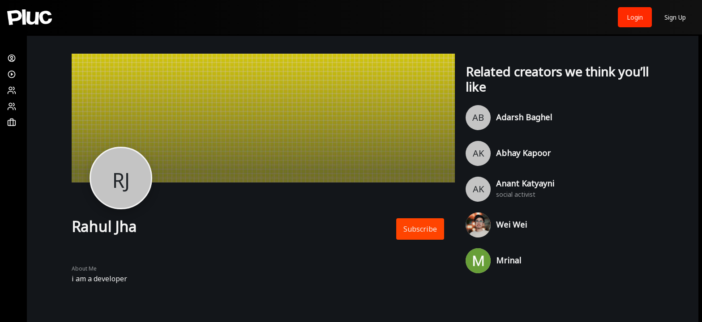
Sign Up (675, 17)
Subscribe (420, 229)
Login (635, 17)
